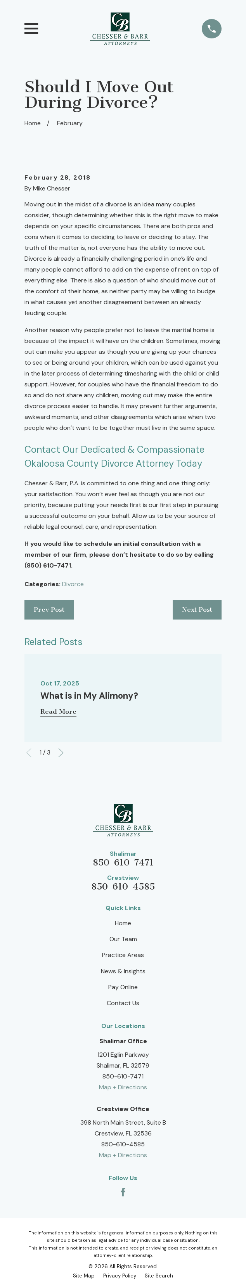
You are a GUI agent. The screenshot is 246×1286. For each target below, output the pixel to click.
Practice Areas (123, 955)
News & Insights (123, 971)
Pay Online (123, 987)
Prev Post (49, 609)
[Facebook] (123, 1192)
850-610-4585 (123, 887)
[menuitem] (84, 1275)
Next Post (197, 609)
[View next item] (61, 752)
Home (123, 923)
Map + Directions (123, 1087)
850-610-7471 (123, 862)
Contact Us (123, 1003)
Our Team (123, 939)
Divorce (73, 584)
